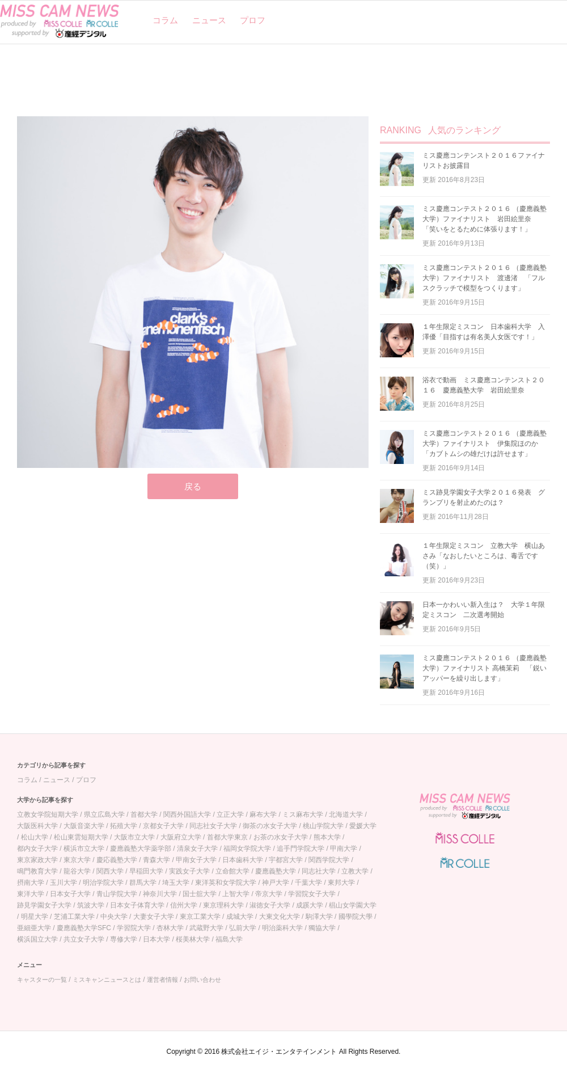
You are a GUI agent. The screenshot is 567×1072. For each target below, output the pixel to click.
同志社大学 (319, 871)
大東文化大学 (279, 917)
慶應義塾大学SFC (84, 928)
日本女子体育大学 (137, 905)
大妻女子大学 (153, 917)
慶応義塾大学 (116, 860)
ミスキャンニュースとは (107, 979)
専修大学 (123, 939)
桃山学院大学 (323, 826)
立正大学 (230, 814)
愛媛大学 (362, 826)
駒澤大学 (319, 917)
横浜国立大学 (37, 939)
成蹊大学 (309, 905)
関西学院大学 (328, 860)
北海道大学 (346, 814)
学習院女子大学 (312, 894)
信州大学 (183, 905)
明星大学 (34, 917)
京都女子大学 (163, 826)
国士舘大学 (200, 894)
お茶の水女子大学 (280, 837)
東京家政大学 (37, 860)
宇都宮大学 (286, 860)
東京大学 (77, 860)
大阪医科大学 (37, 826)
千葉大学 (308, 883)
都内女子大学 (37, 848)
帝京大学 (268, 894)
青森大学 (156, 860)
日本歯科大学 (242, 860)
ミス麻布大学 (302, 814)
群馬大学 (142, 883)
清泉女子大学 (197, 848)
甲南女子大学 (196, 860)
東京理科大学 (223, 905)
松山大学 (34, 837)
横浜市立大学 (84, 848)
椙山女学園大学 (352, 905)
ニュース (209, 20)
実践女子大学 (189, 871)
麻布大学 (263, 814)
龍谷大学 (77, 871)
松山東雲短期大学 (81, 837)
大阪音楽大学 (84, 826)
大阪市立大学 (134, 837)
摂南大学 (30, 883)
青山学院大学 (116, 894)
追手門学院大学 (300, 848)
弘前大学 (242, 928)
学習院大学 (134, 928)
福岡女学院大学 (247, 848)
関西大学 (110, 871)
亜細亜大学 (34, 928)
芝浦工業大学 (74, 917)
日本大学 (156, 939)
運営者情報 (162, 979)
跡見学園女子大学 (44, 905)
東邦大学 (341, 883)
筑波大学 (90, 905)
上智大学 (235, 894)
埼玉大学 (175, 883)
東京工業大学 (200, 917)
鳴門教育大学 (37, 871)
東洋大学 (30, 894)
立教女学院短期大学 (47, 814)
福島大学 (229, 939)
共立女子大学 (84, 939)
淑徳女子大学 (269, 905)
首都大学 (144, 814)
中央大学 (114, 917)
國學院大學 (355, 917)
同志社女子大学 (213, 826)
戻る (192, 486)
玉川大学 (63, 883)
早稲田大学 (146, 871)
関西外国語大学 (187, 814)
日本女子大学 (70, 894)
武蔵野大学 (206, 928)
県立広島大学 (104, 814)
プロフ (252, 20)
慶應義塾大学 (275, 871)
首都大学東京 (227, 837)
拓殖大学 (123, 826)
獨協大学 (322, 928)
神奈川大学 (160, 894)
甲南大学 (343, 848)
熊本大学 (327, 837)
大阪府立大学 (180, 837)
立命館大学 (232, 871)
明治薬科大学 (282, 928)
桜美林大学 (193, 939)
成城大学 (239, 917)
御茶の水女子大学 (270, 826)
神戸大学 (275, 883)
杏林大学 (170, 928)
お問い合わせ (202, 979)
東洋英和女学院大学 (225, 883)
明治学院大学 (103, 883)
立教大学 (355, 871)
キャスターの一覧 (42, 979)
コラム (165, 20)
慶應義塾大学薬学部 (140, 848)
